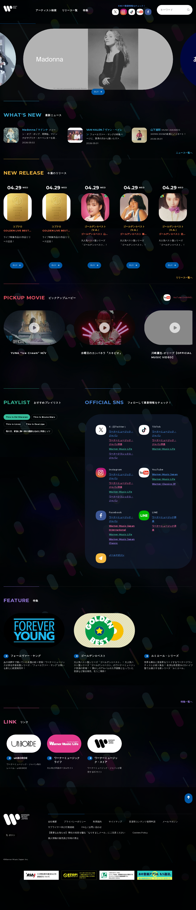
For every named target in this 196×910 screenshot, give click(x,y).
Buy (99, 92)
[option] (98, 62)
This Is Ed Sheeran (17, 417)
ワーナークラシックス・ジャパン (121, 455)
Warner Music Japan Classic (122, 541)
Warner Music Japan (165, 474)
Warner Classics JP (164, 484)
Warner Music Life (120, 449)
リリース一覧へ (184, 277)
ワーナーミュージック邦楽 (164, 519)
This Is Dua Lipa (35, 424)
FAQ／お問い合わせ (92, 827)
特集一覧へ (187, 701)
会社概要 (52, 821)
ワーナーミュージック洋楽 (164, 528)
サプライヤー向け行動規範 (61, 827)
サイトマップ (115, 821)
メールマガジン (116, 555)
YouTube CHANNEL (178, 297)
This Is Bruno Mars (44, 417)
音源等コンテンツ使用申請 (142, 821)
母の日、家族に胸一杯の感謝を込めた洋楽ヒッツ (28, 431)
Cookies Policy (140, 832)
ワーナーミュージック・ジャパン (121, 433)
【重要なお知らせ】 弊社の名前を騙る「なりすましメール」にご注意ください (86, 832)
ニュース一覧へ (184, 152)
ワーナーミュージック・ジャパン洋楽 (121, 442)
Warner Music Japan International (122, 528)
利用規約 (97, 821)
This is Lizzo (13, 424)
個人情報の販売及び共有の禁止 (63, 838)
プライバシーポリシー (75, 821)
